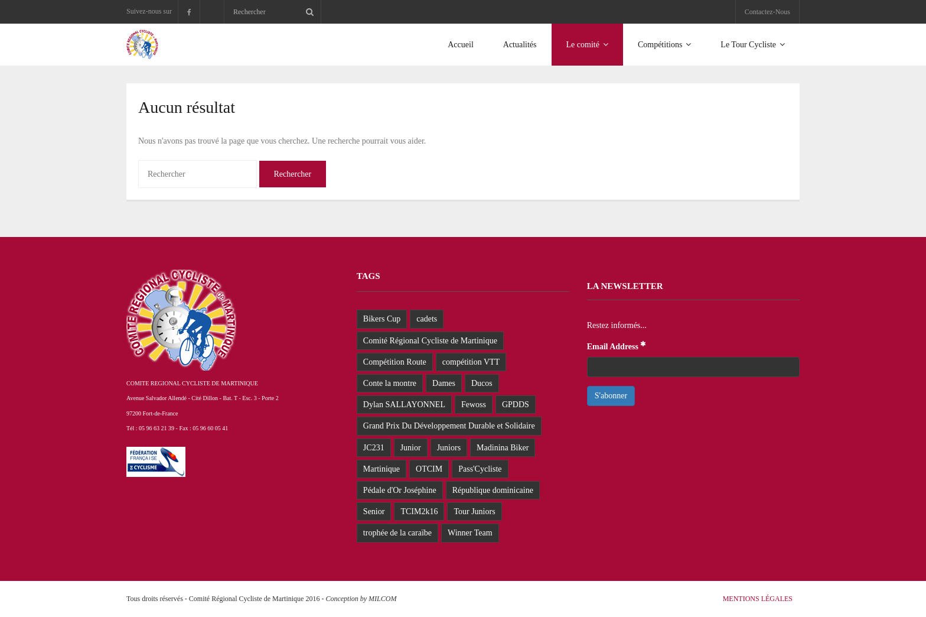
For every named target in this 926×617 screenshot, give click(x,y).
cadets (426, 318)
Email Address (617, 345)
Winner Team (470, 532)
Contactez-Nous (767, 12)
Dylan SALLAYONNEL (404, 404)
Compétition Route (394, 362)
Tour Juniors (474, 511)
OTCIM (429, 469)
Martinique (381, 469)
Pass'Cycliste (479, 469)
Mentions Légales (758, 599)
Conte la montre (389, 383)
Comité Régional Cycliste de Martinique (430, 340)
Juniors (449, 447)
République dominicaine (492, 490)
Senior (374, 511)
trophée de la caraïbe (397, 532)
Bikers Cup (381, 318)
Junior (410, 447)
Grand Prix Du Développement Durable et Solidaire (449, 425)
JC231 (373, 447)
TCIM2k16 (419, 511)
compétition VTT (471, 362)
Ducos (482, 383)
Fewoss (473, 404)
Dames (443, 383)
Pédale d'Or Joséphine (399, 490)
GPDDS (515, 404)
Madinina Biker (503, 447)
